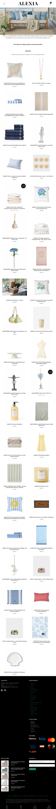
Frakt (9, 799)
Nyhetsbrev (40, 799)
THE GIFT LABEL (34, 717)
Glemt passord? (52, 772)
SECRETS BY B (34, 710)
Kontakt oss (33, 735)
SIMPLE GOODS (34, 712)
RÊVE (32, 709)
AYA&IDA (32, 691)
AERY (32, 690)
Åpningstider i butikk (35, 730)
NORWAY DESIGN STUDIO (36, 706)
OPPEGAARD (34, 707)
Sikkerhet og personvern (29, 799)
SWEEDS (32, 715)
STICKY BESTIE (34, 714)
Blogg (46, 799)
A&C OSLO (33, 688)
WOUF (32, 718)
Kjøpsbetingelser (16, 799)
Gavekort (32, 733)
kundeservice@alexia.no (9, 688)
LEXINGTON (33, 702)
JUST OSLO (33, 699)
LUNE (32, 704)
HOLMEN (33, 696)
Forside (32, 725)
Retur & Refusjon (34, 728)
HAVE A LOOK (34, 694)
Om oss (32, 732)
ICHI (31, 698)
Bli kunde (32, 727)
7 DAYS (32, 686)
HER (14, 44)
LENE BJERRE (34, 701)
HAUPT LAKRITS (34, 693)
